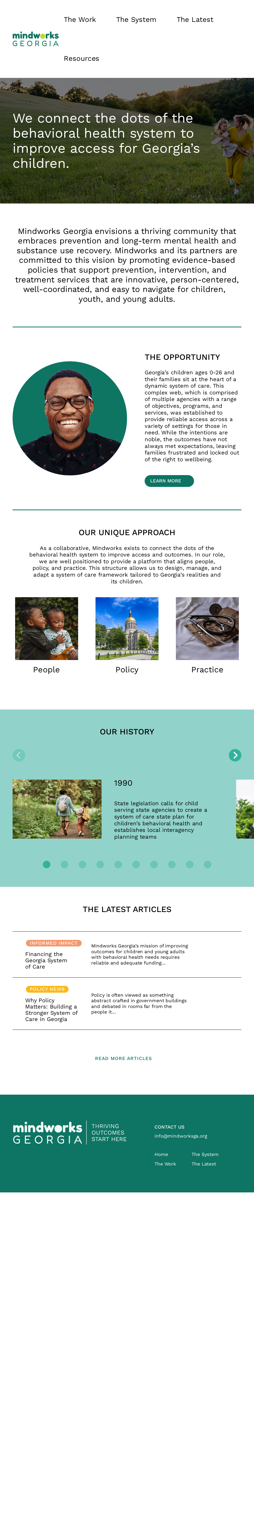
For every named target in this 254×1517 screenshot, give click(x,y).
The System (136, 19)
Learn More (165, 481)
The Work (80, 19)
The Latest (195, 19)
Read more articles (123, 1058)
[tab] (46, 864)
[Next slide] (235, 755)
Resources (81, 58)
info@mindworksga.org (180, 1136)
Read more (127, 954)
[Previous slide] (19, 755)
